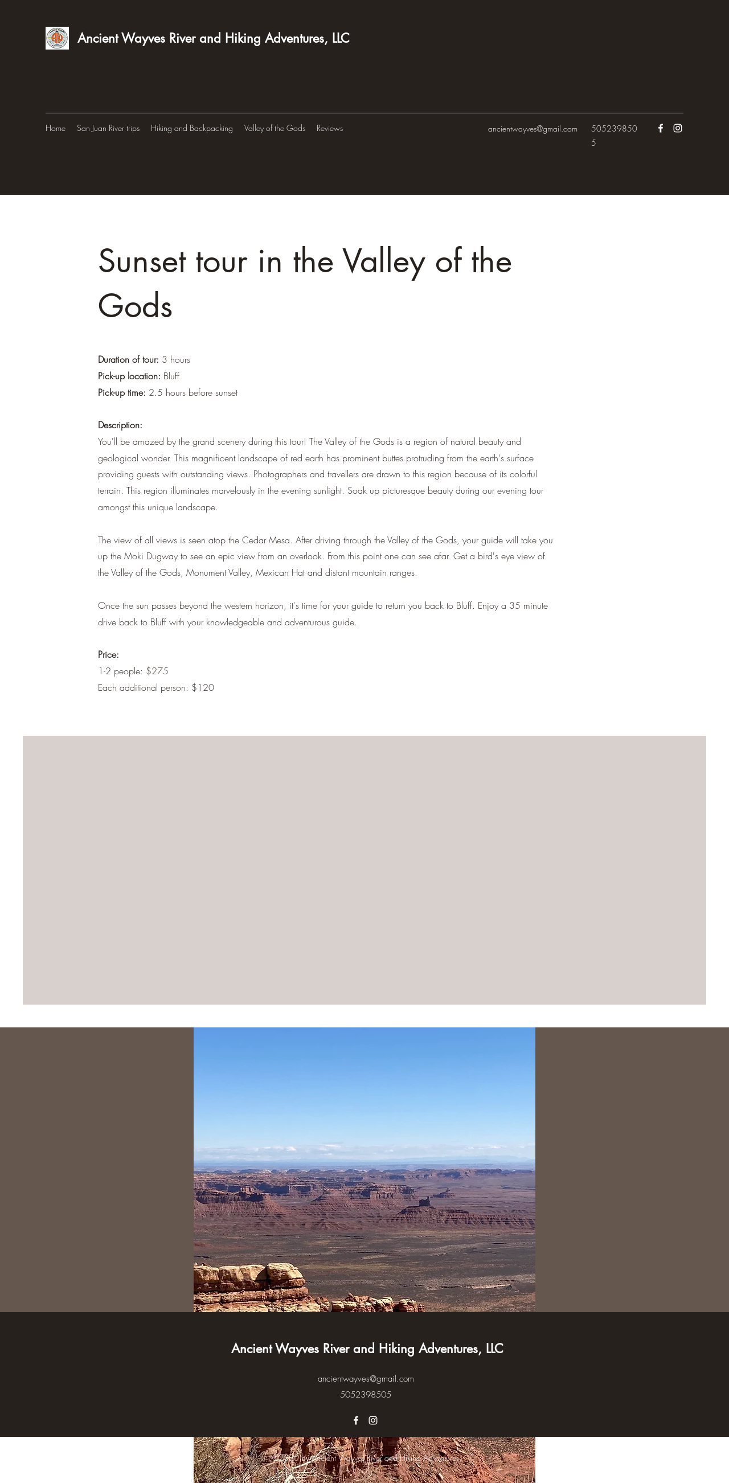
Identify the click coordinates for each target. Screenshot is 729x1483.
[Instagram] (677, 128)
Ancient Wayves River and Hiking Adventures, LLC (213, 38)
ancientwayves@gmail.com (533, 128)
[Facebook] (660, 128)
